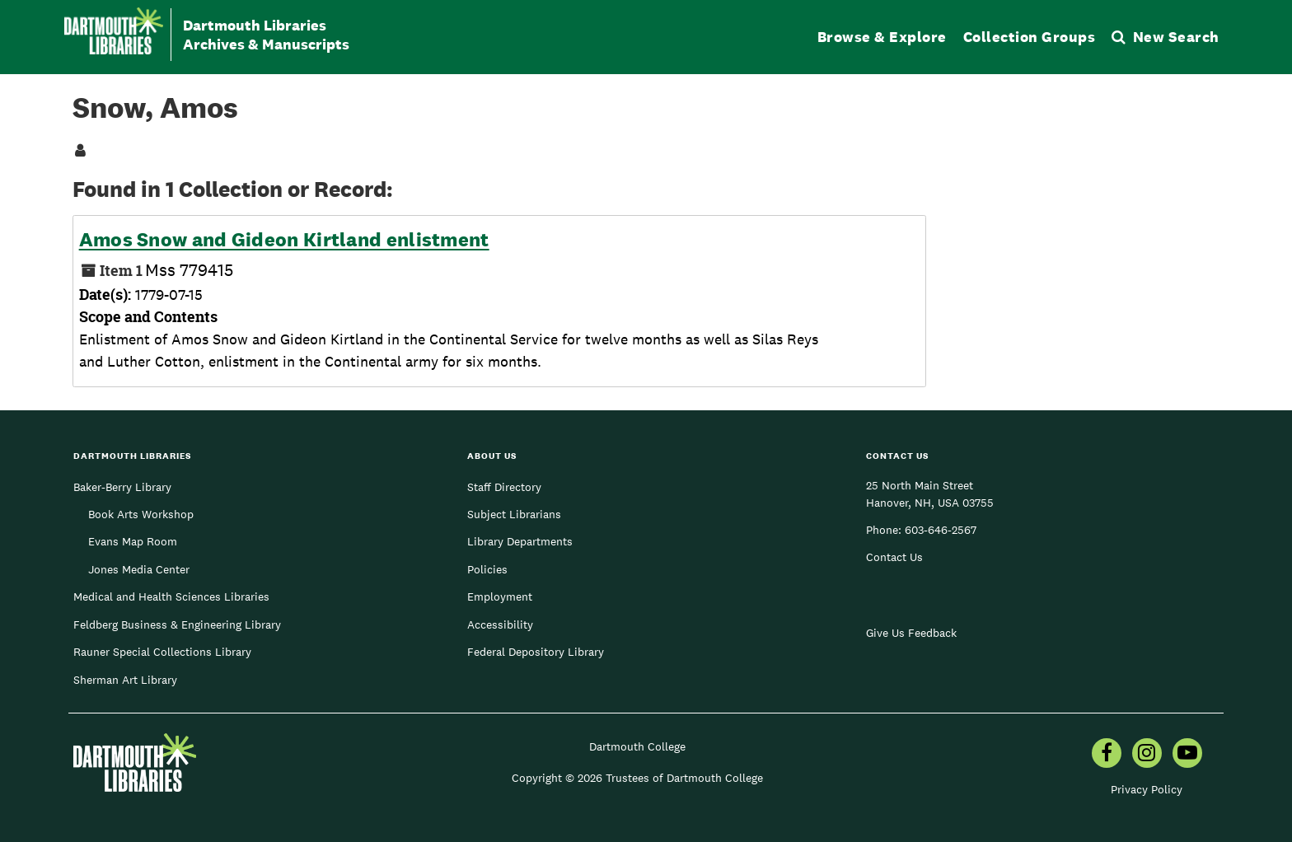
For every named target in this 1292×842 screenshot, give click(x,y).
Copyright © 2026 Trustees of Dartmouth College (637, 777)
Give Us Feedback (911, 632)
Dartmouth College (637, 746)
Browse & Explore (882, 36)
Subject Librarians (514, 514)
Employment (499, 596)
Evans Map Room (132, 541)
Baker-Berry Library (122, 486)
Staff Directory (504, 486)
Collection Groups (1029, 36)
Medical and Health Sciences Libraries (171, 596)
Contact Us (894, 557)
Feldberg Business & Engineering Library (177, 624)
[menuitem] (1106, 754)
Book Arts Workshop (141, 514)
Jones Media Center (139, 569)
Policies (487, 569)
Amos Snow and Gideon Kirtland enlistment (284, 239)
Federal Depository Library (535, 651)
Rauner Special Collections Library (162, 651)
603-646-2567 (940, 529)
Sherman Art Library (125, 679)
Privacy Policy (1146, 789)
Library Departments (520, 541)
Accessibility (500, 624)
